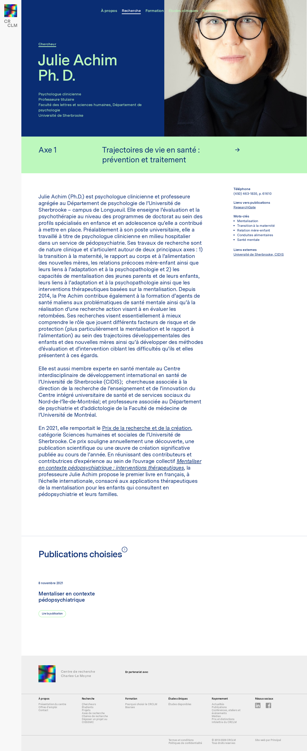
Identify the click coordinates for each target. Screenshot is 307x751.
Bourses (130, 707)
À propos (109, 10)
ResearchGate (245, 207)
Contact (43, 710)
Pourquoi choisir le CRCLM (141, 704)
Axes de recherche (93, 713)
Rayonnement (215, 10)
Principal (276, 740)
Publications (219, 707)
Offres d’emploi (47, 707)
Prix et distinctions (223, 719)
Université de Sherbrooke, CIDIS (259, 254)
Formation (154, 10)
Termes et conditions (181, 740)
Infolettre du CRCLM (224, 722)
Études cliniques (183, 10)
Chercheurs (89, 704)
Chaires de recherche (95, 716)
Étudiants (87, 707)
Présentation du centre (52, 704)
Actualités (218, 704)
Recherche (131, 10)
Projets (86, 710)
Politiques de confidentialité (185, 743)
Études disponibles (179, 704)
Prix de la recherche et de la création (146, 428)
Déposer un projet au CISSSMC (94, 721)
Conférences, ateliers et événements (226, 712)
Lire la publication (52, 613)
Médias (216, 716)
